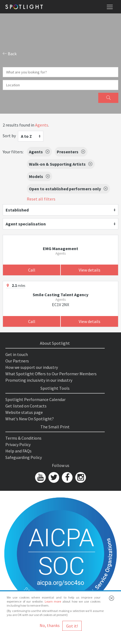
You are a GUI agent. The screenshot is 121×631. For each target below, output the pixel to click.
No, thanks (50, 625)
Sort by (9, 135)
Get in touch (16, 354)
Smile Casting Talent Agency (60, 294)
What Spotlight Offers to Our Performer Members (51, 373)
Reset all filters (41, 199)
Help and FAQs (18, 451)
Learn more (53, 601)
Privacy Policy (18, 444)
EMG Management (60, 248)
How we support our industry (31, 367)
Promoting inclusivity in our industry (38, 380)
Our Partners (17, 360)
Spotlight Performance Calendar (35, 399)
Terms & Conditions (23, 438)
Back (10, 53)
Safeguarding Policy (23, 457)
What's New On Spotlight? (29, 418)
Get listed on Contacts (26, 406)
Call (31, 270)
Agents (41, 125)
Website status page (24, 412)
